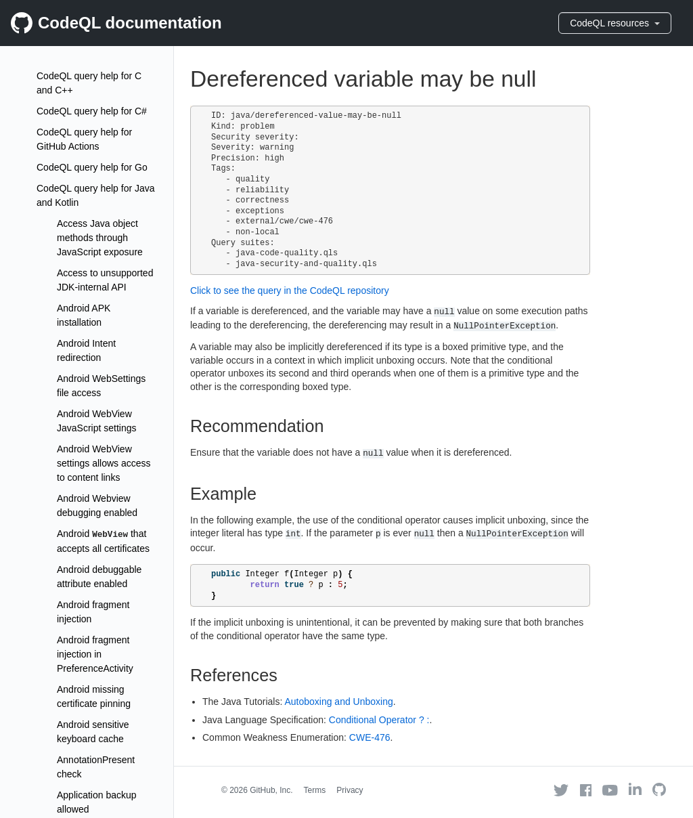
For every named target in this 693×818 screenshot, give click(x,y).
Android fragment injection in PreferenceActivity (95, 654)
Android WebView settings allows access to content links (104, 463)
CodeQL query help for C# (92, 111)
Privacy (349, 790)
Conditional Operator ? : (379, 719)
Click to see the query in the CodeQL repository (289, 290)
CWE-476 (369, 737)
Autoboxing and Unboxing (338, 701)
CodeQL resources (615, 23)
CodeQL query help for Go (92, 167)
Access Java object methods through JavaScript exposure (100, 237)
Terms (315, 790)
